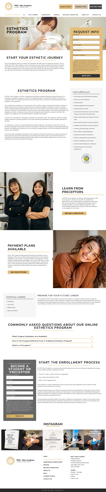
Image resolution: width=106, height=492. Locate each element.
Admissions (45, 15)
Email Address (77, 50)
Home (45, 456)
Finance (56, 15)
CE (24, 15)
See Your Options (18, 272)
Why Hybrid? (33, 15)
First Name (76, 34)
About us (85, 15)
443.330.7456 (75, 467)
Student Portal (49, 476)
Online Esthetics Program (53, 459)
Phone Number (77, 45)
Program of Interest (79, 55)
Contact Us (96, 15)
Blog (45, 473)
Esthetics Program (12, 15)
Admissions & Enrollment (52, 462)
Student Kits (81, 7)
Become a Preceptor (70, 15)
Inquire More (65, 7)
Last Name (76, 40)
